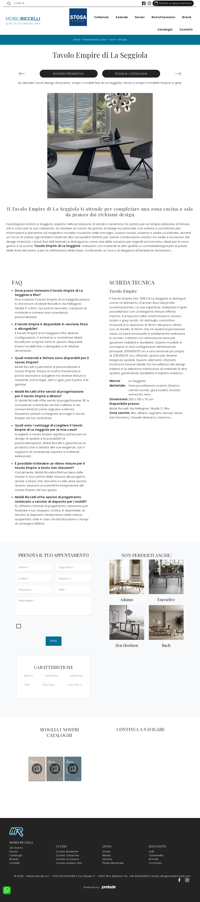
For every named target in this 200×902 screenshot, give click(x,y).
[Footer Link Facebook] (179, 880)
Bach (166, 645)
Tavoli (112, 39)
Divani (106, 851)
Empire (123, 39)
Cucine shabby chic (69, 863)
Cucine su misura (67, 859)
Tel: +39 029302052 (136, 876)
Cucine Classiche (67, 855)
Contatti (184, 29)
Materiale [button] (76, 676)
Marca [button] (28, 676)
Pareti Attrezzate (113, 863)
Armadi (153, 859)
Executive (166, 599)
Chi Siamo (16, 847)
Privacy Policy (63, 626)
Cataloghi (163, 29)
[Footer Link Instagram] (187, 880)
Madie (106, 855)
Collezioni (99, 17)
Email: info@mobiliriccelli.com (171, 876)
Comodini (155, 863)
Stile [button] (27, 684)
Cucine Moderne (67, 851)
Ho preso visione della (48, 626)
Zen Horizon (126, 645)
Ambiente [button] (51, 676)
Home (76, 39)
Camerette (156, 855)
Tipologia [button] (49, 684)
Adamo (126, 599)
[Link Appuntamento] (171, 3)
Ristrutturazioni (162, 17)
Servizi (138, 17)
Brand (185, 17)
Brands (14, 859)
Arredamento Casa (94, 39)
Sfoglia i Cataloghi (131, 74)
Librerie (107, 859)
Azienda (120, 17)
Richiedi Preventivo (68, 74)
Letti (151, 851)
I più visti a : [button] (75, 684)
